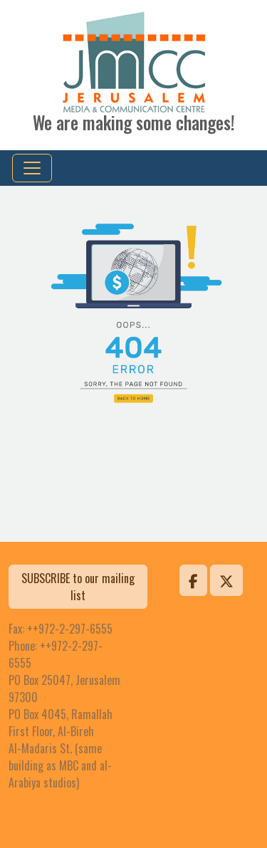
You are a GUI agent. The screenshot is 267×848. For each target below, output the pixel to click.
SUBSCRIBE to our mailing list (78, 587)
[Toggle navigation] (32, 168)
